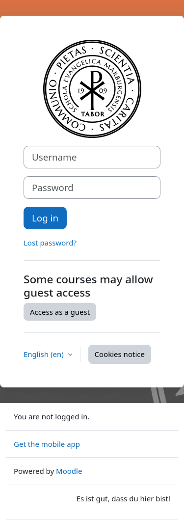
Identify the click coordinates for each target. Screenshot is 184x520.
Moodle (69, 471)
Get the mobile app (47, 444)
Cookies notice (120, 354)
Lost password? (50, 242)
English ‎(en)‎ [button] (45, 354)
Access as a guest (60, 312)
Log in (45, 218)
